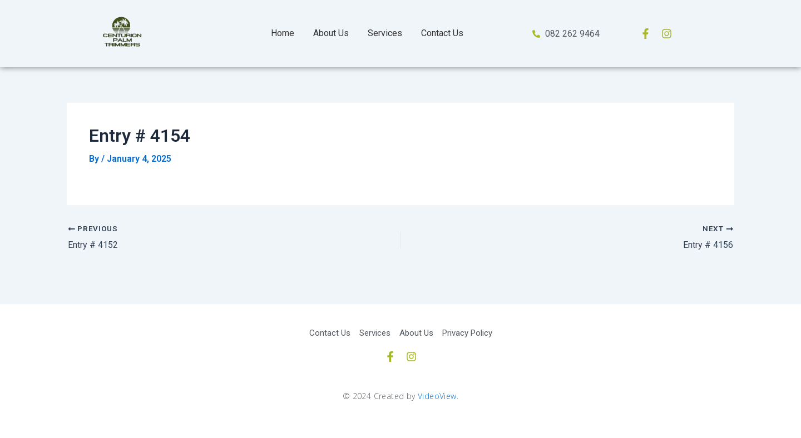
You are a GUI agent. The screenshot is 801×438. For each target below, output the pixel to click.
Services (385, 33)
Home (282, 33)
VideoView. (438, 395)
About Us (331, 33)
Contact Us (442, 33)
